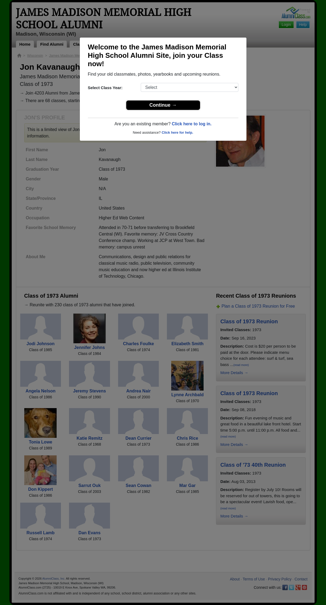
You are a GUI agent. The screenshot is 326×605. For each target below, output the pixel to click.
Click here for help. (177, 132)
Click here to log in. (192, 124)
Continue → (163, 105)
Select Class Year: (105, 87)
